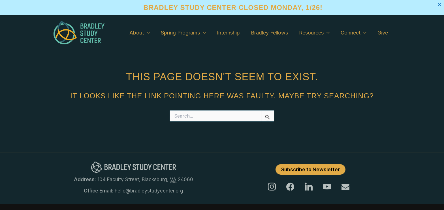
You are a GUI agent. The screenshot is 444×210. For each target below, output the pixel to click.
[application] (152, 32)
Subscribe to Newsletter (310, 169)
